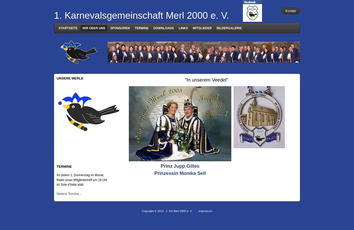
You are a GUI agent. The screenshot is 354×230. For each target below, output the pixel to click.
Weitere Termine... (69, 194)
